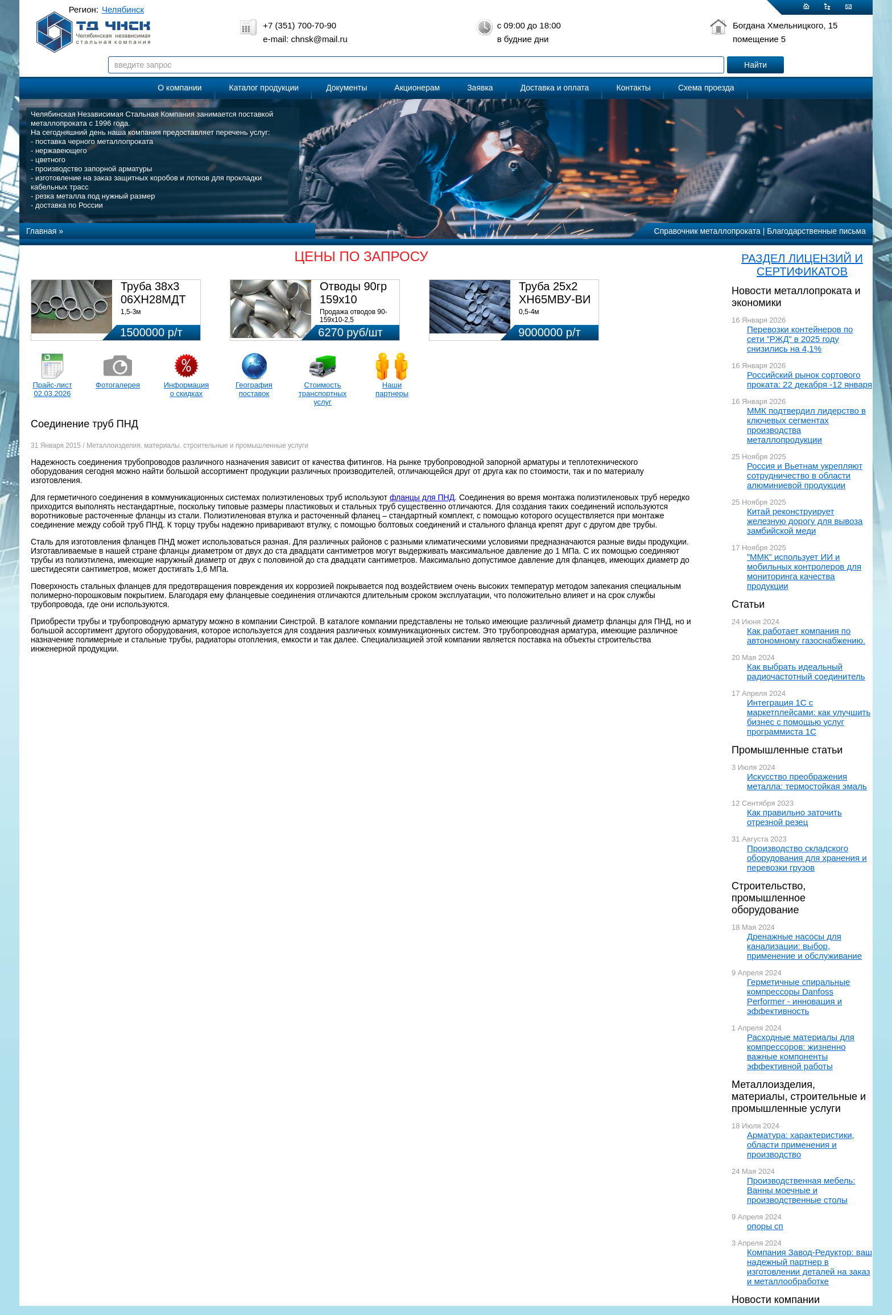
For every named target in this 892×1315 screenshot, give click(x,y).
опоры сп (765, 1226)
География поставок (254, 389)
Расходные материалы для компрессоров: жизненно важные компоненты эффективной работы (800, 1051)
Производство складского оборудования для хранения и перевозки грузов (807, 857)
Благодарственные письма (816, 231)
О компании (179, 87)
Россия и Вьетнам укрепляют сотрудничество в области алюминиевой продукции (804, 475)
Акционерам (417, 87)
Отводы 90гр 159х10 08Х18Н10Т (353, 299)
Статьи (748, 604)
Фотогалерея (118, 385)
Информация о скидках (186, 389)
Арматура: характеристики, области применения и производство (800, 1144)
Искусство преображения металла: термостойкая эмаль (807, 781)
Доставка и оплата (555, 87)
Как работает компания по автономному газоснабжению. (806, 635)
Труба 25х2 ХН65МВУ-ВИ (554, 293)
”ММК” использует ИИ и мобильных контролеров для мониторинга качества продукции (804, 571)
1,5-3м (131, 312)
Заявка (480, 87)
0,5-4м (529, 312)
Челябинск (123, 9)
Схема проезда (706, 87)
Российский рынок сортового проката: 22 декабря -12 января (809, 379)
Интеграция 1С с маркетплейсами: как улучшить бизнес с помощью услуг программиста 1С (808, 717)
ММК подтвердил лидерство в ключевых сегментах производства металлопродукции (806, 425)
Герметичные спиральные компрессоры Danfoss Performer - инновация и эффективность (798, 996)
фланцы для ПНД (422, 497)
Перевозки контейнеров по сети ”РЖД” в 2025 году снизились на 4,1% (800, 338)
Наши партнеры (391, 389)
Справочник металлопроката (707, 231)
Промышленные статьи (787, 750)
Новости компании (776, 1299)
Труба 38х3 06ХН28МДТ (153, 293)
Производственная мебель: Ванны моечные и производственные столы (801, 1190)
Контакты (633, 87)
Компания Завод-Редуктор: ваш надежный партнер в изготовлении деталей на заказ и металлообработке (809, 1266)
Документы (346, 87)
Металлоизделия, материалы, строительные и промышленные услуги (799, 1096)
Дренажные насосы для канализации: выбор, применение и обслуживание (804, 946)
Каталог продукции (264, 87)
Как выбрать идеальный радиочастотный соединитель (806, 671)
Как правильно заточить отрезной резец (794, 817)
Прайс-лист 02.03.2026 (52, 389)
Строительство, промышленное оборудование (769, 898)
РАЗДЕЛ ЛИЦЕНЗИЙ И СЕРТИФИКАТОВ (802, 265)
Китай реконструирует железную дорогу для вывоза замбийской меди (804, 520)
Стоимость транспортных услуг (322, 393)
